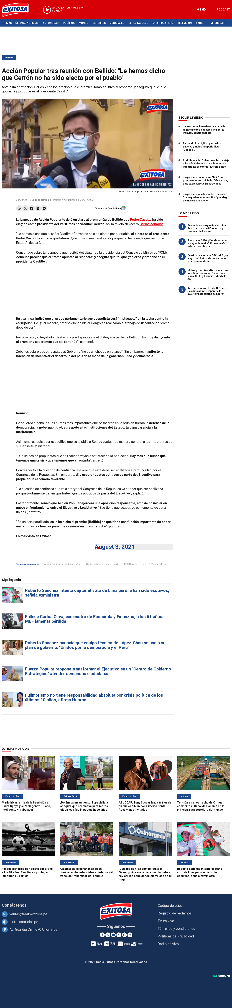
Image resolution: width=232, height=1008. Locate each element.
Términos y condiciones (176, 928)
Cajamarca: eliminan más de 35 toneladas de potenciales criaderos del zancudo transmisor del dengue (86, 872)
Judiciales (117, 23)
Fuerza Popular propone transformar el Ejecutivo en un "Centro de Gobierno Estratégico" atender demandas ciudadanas (98, 671)
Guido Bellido (93, 564)
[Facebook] (102, 934)
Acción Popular (52, 564)
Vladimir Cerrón (159, 564)
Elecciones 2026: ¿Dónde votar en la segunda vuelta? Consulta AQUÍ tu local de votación (207, 243)
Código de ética (170, 905)
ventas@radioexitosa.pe (28, 914)
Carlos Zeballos (73, 564)
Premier (142, 564)
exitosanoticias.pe (23, 922)
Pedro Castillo (141, 219)
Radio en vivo (168, 944)
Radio (199, 23)
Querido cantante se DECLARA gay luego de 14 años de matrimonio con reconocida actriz (207, 258)
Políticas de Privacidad (176, 936)
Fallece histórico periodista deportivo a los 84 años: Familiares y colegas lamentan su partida (27, 872)
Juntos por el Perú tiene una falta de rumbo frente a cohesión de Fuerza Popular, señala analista (204, 129)
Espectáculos (138, 23)
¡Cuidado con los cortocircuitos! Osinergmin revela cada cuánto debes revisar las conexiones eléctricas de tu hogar (145, 874)
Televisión (184, 23)
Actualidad (51, 23)
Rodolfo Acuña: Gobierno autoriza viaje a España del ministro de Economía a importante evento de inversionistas (206, 163)
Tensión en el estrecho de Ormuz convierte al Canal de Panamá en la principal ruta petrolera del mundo (200, 806)
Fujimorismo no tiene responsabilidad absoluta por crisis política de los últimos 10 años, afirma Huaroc (94, 697)
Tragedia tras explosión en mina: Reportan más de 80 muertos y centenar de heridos (206, 228)
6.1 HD (201, 9)
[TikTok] (130, 934)
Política (69, 23)
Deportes (99, 23)
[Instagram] (118, 934)
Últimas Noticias (27, 23)
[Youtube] (113, 934)
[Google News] (124, 934)
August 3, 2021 (115, 546)
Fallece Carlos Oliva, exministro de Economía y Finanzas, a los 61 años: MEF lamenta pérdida (94, 619)
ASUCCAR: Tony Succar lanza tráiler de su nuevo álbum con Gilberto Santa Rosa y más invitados (145, 806)
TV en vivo (166, 921)
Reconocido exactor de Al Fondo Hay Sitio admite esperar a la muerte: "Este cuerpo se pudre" (206, 291)
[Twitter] (107, 934)
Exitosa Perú (164, 23)
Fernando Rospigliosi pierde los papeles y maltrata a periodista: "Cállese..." (202, 146)
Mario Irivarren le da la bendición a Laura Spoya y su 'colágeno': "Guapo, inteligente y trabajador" (26, 806)
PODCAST (223, 9)
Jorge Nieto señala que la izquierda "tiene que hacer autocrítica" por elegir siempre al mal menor (206, 197)
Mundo (83, 23)
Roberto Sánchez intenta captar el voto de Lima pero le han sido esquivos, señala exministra (97, 593)
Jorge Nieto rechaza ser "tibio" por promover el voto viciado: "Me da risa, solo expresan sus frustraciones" (205, 180)
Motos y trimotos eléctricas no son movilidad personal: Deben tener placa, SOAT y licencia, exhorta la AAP (208, 274)
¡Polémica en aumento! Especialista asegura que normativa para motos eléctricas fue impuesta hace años (84, 806)
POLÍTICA (129, 564)
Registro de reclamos (175, 913)
